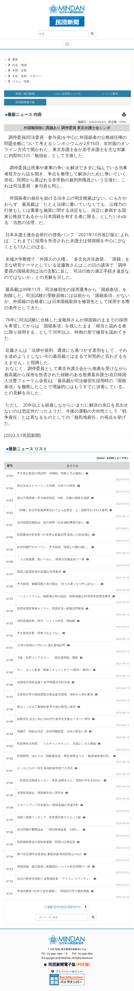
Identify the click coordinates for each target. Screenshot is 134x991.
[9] (73, 907)
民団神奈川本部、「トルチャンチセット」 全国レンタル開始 (58, 743)
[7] (67, 907)
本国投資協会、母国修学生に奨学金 (42, 793)
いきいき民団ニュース (67, 93)
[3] (53, 907)
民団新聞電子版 (25, 102)
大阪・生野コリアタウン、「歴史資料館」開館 (49, 657)
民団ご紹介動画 (25, 93)
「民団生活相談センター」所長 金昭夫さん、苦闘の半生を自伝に (61, 780)
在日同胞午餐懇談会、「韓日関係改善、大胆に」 (51, 829)
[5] (60, 907)
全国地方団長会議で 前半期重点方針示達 (45, 682)
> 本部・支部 (16, 70)
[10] (77, 907)
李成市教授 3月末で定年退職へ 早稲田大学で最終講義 (55, 891)
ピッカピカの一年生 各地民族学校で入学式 (47, 768)
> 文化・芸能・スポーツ (23, 76)
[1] (46, 907)
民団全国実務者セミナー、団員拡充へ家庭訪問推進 (52, 608)
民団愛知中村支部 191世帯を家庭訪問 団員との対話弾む (56, 534)
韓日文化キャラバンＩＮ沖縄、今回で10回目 (48, 485)
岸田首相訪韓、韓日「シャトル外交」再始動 (48, 621)
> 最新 (11, 59)
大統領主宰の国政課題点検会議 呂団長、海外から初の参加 (57, 694)
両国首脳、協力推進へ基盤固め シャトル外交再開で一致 (56, 866)
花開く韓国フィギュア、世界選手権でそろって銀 (51, 817)
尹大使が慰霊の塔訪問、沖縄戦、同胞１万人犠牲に (52, 473)
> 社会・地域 (16, 65)
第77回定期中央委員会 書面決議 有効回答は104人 (51, 854)
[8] (70, 907)
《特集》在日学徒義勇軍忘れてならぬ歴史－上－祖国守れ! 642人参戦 (64, 510)
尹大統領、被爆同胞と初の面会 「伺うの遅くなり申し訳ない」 (60, 584)
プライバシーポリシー (69, 971)
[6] (63, 907)
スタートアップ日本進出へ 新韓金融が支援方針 (50, 805)
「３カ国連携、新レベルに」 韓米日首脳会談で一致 (53, 559)
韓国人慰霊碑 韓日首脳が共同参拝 (41, 571)
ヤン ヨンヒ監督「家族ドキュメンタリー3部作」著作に (56, 670)
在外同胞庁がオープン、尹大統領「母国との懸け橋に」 (55, 547)
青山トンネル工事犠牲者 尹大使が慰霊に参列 (48, 707)
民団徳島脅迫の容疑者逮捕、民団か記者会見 (48, 842)
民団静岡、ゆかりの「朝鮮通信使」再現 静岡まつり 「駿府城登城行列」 (66, 756)
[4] (56, 907)
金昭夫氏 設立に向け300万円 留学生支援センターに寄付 (56, 719)
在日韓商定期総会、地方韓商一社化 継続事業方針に (53, 522)
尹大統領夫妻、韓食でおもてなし (41, 633)
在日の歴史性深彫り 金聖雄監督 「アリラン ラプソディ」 (56, 878)
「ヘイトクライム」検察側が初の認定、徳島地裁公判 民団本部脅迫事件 (66, 596)
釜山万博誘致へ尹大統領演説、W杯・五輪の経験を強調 (55, 498)
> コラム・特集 (17, 81)
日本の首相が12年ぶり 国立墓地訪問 (43, 645)
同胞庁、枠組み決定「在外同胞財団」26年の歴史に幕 (54, 731)
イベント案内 (110, 93)
